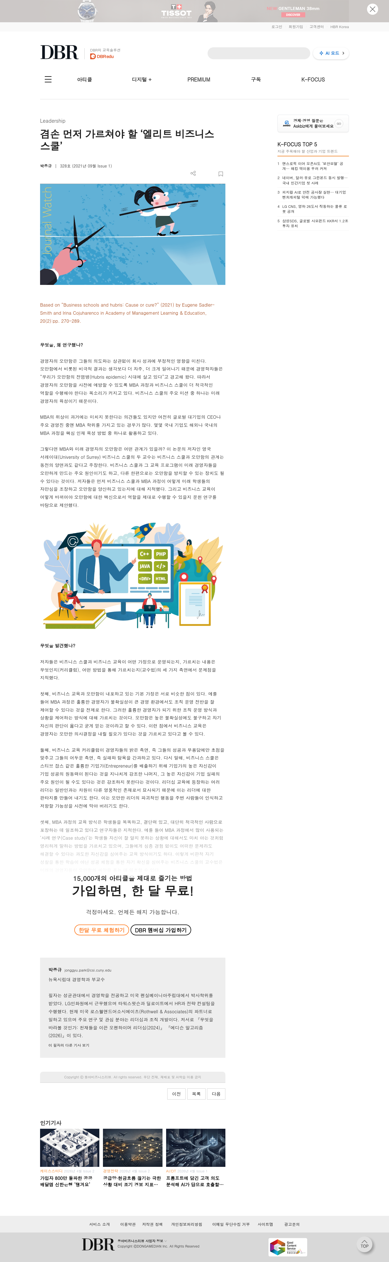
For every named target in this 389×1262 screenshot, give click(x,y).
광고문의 (292, 1224)
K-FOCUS (313, 79)
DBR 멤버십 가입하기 (161, 930)
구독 (256, 79)
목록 (196, 1094)
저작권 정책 (152, 1224)
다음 (216, 1094)
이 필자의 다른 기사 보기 (68, 1045)
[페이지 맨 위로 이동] (366, 1246)
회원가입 (296, 26)
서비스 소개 (99, 1224)
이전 (176, 1094)
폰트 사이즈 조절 (211, 174)
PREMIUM (199, 79)
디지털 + (142, 79)
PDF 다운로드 (202, 174)
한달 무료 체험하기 (101, 930)
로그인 (276, 26)
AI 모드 (332, 53)
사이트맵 (265, 1224)
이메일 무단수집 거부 (231, 1224)
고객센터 (316, 26)
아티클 (84, 79)
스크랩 (220, 174)
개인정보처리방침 (186, 1224)
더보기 (193, 173)
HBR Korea (339, 26)
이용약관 (128, 1224)
